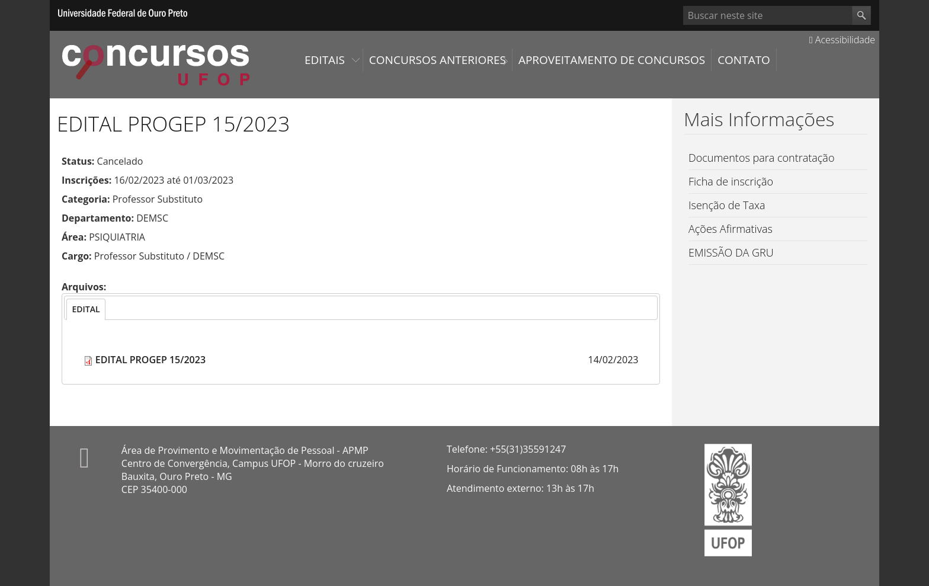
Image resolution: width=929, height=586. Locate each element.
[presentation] (85, 309)
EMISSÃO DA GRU (731, 252)
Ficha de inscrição (730, 181)
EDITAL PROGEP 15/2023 (150, 359)
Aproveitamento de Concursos (611, 60)
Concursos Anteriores (437, 60)
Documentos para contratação (761, 157)
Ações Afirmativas (730, 229)
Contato (743, 60)
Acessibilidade (842, 39)
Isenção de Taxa (726, 205)
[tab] (85, 309)
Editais (325, 60)
